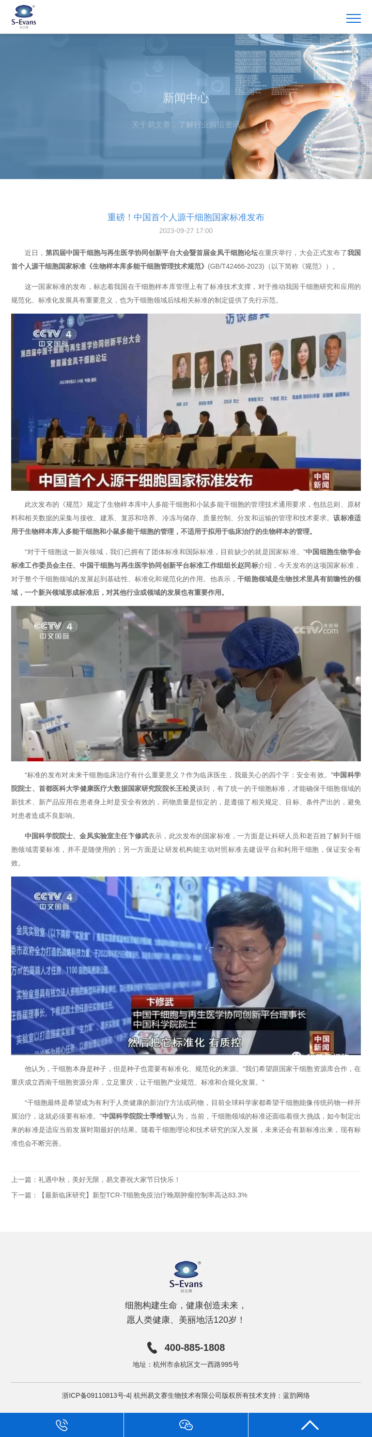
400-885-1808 (186, 1348)
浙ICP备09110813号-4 (96, 1395)
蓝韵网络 (296, 1395)
